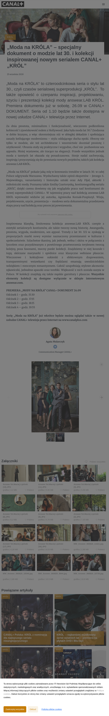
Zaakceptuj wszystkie (15, 709)
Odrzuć (33, 709)
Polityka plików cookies (51, 709)
